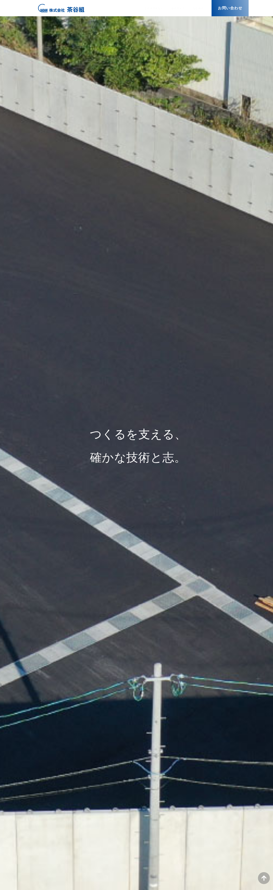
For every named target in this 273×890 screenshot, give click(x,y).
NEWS (198, 8)
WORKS (178, 8)
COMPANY (154, 8)
